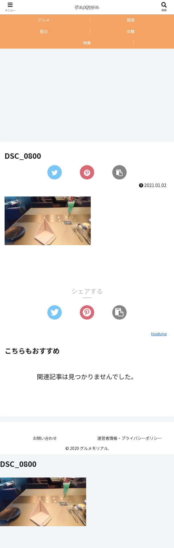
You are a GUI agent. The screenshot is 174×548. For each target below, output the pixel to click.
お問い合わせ (45, 438)
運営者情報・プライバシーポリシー (129, 438)
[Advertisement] (85, 95)
